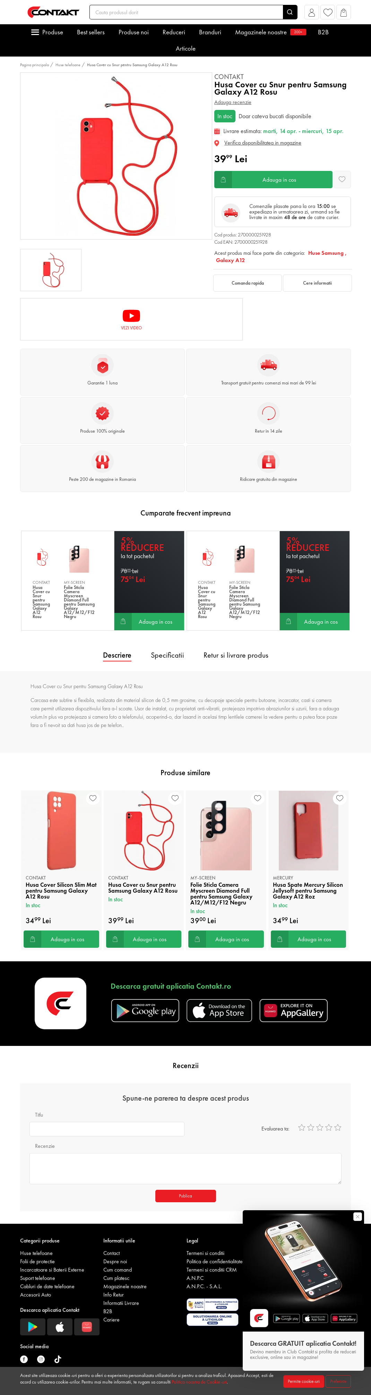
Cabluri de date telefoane (47, 1286)
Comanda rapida (248, 283)
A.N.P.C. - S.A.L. (204, 1286)
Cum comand (117, 1269)
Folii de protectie (37, 1261)
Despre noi (115, 1261)
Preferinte (338, 1381)
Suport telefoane (37, 1278)
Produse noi (134, 32)
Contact (111, 1253)
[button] (312, 14)
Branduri (210, 32)
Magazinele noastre (269, 32)
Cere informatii (317, 283)
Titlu (39, 1114)
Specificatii (167, 655)
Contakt (229, 76)
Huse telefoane (67, 65)
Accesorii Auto (35, 1294)
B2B (323, 32)
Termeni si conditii (205, 1253)
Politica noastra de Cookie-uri (199, 1382)
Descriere (117, 655)
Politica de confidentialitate (215, 1261)
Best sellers (91, 32)
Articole (186, 48)
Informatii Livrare (121, 1303)
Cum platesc (116, 1278)
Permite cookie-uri (304, 1381)
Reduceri (174, 32)
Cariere (111, 1319)
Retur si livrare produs (236, 655)
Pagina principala (34, 65)
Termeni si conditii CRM (212, 1269)
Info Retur (113, 1294)
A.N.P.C (195, 1278)
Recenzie (45, 1146)
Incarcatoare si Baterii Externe (52, 1269)
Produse (52, 32)
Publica (185, 1196)
